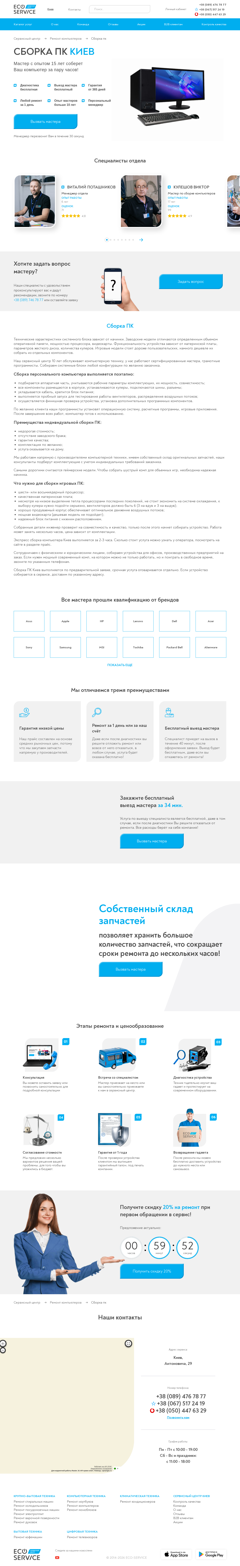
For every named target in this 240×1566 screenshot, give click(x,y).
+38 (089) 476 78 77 (212, 5)
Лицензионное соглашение (101, 1469)
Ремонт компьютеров (66, 38)
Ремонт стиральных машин (33, 1501)
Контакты (74, 9)
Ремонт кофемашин (28, 1537)
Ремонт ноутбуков (80, 1501)
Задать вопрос (191, 281)
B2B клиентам (173, 24)
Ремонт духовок (25, 1522)
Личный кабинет (175, 9)
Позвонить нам (178, 1417)
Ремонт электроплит (29, 1514)
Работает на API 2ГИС (103, 1466)
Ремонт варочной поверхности (36, 1518)
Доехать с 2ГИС (123, 1469)
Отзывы (113, 24)
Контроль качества (214, 24)
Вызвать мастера (46, 121)
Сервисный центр (27, 38)
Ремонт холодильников (31, 1506)
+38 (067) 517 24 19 (211, 9)
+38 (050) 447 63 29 (212, 14)
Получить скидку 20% (152, 1271)
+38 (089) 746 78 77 (28, 300)
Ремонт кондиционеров (137, 1501)
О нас (54, 24)
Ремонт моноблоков (81, 1510)
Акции (141, 24)
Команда (83, 24)
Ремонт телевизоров (82, 1537)
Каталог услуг (23, 24)
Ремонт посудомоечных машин (36, 1510)
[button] (107, 240)
